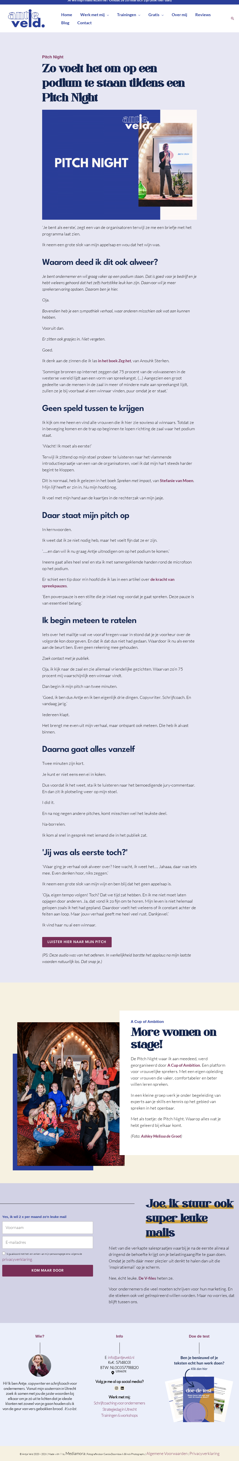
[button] (107, 15)
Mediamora (75, 1453)
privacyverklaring (17, 1259)
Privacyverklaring (204, 1453)
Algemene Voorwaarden (167, 1453)
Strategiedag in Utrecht (119, 1409)
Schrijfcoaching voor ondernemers (119, 1402)
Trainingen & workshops (119, 1415)
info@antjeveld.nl (121, 1357)
